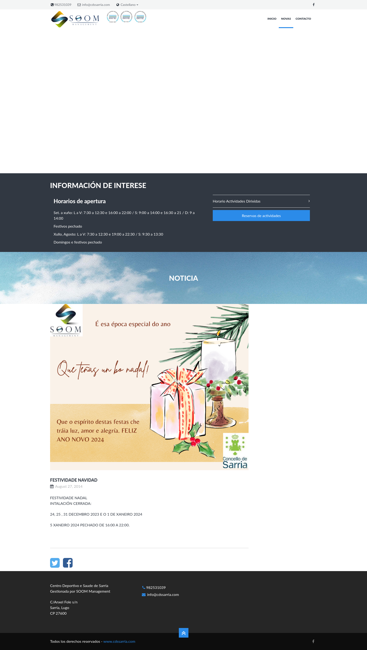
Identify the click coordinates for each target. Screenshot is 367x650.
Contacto (303, 18)
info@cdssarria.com (96, 5)
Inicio (272, 18)
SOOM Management (93, 591)
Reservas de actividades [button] (261, 215)
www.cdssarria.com (119, 641)
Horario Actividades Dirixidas (237, 201)
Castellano (129, 4)
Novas (286, 18)
